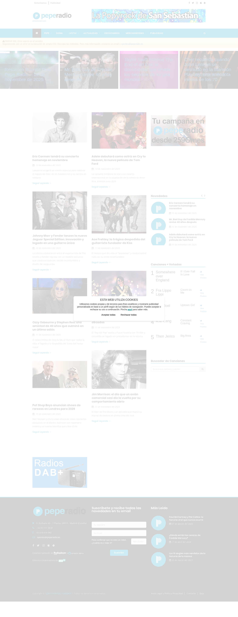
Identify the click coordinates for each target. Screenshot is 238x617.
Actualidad (90, 33)
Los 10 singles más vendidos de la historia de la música (187, 555)
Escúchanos (112, 33)
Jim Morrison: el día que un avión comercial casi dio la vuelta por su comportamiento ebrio (116, 397)
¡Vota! (73, 33)
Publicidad (55, 3)
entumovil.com (52, 17)
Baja (202, 593)
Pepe (46, 33)
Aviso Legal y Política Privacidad (167, 593)
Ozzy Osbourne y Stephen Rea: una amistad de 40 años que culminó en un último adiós (58, 326)
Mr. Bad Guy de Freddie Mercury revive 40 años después (187, 220)
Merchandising (135, 33)
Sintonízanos (40, 3)
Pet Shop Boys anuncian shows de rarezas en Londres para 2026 (56, 407)
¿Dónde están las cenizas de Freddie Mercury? (184, 536)
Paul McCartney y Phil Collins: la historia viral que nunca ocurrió (186, 518)
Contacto (191, 593)
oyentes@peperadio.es (132, 44)
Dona (59, 33)
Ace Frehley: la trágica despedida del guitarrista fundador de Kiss (118, 241)
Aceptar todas (108, 314)
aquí (130, 309)
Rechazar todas (129, 314)
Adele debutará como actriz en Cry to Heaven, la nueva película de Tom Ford (119, 160)
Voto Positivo (203, 275)
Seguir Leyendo (41, 183)
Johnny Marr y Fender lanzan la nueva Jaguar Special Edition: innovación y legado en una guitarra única (59, 239)
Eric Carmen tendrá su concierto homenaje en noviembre (55, 158)
